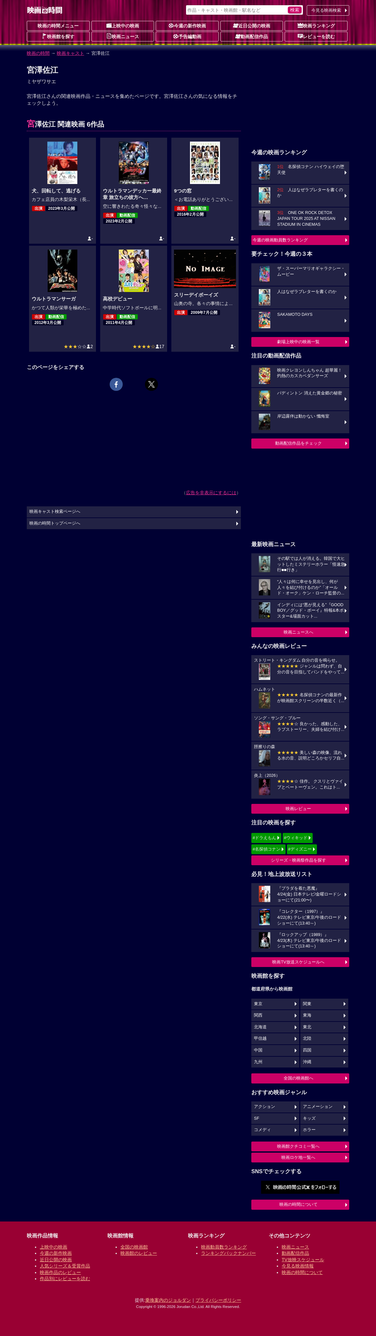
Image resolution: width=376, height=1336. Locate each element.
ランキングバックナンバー (228, 1253)
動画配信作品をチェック (298, 443)
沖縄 (307, 1062)
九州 (258, 1062)
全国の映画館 (134, 1247)
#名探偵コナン (266, 849)
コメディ (262, 1130)
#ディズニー (300, 849)
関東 (307, 1004)
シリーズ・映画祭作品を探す (298, 860)
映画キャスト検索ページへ (54, 511)
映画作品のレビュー (60, 1272)
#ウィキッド (295, 837)
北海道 (260, 1027)
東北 (307, 1027)
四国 (307, 1050)
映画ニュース (122, 36)
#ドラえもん (264, 837)
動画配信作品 (251, 36)
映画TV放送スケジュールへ (298, 962)
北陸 (307, 1038)
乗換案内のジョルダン (168, 1300)
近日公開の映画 (251, 25)
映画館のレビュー (138, 1253)
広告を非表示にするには (211, 492)
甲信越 (260, 1038)
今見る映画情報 (298, 1265)
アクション (264, 1106)
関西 (258, 1015)
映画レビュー (298, 808)
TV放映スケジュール (303, 1259)
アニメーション (318, 1106)
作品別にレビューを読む (65, 1278)
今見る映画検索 (326, 10)
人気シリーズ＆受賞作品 (65, 1265)
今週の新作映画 (187, 25)
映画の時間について (298, 1204)
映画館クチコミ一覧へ (298, 1146)
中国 (258, 1050)
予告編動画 (187, 36)
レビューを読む (316, 36)
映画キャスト (70, 53)
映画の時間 (38, 53)
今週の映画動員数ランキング (280, 240)
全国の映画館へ (298, 1078)
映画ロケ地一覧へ (298, 1157)
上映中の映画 (122, 25)
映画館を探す (58, 36)
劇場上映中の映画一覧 (298, 341)
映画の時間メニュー (58, 25)
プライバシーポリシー (218, 1300)
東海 (307, 1015)
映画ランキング (316, 25)
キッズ (309, 1118)
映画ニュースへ (298, 632)
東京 (258, 1004)
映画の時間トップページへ (54, 523)
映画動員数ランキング (224, 1247)
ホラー (309, 1130)
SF (256, 1118)
